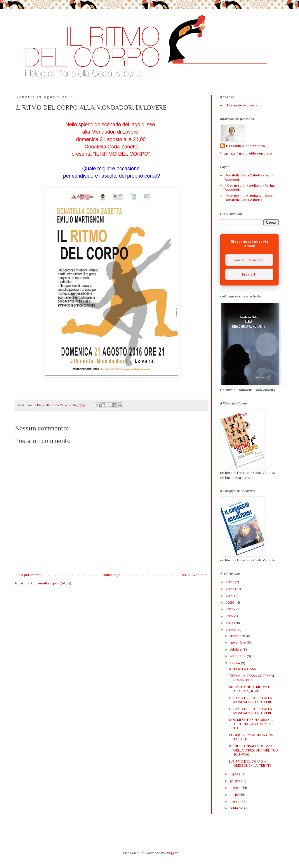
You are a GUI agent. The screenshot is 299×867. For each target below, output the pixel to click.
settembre (238, 656)
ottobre (236, 649)
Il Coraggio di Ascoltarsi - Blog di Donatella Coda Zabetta (250, 198)
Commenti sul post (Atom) (51, 583)
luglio (234, 774)
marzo (235, 801)
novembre (238, 642)
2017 (230, 623)
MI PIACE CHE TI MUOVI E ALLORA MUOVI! (249, 689)
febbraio (237, 808)
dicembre (238, 636)
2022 (230, 589)
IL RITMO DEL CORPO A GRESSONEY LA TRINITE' (250, 763)
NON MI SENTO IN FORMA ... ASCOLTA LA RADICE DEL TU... (251, 724)
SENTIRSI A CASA (242, 669)
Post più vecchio (193, 575)
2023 (230, 582)
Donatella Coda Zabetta (245, 146)
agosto (235, 663)
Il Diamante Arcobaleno (243, 105)
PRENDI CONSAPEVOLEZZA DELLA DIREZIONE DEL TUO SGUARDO (253, 750)
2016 (230, 630)
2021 (230, 596)
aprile (235, 795)
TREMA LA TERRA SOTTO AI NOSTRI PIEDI (251, 678)
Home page (111, 575)
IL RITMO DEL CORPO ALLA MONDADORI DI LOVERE (250, 700)
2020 (230, 602)
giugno (235, 781)
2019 (230, 609)
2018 (230, 616)
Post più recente (30, 575)
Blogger (172, 853)
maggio (235, 788)
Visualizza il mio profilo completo (246, 153)
